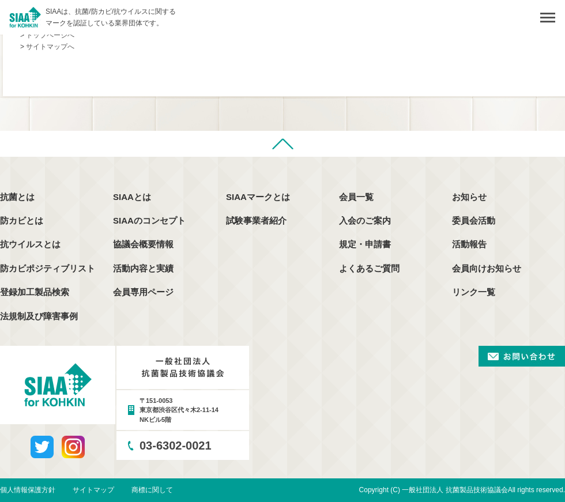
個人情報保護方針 (27, 490)
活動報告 (469, 244)
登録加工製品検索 (34, 292)
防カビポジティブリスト (47, 268)
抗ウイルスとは (30, 244)
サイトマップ (93, 490)
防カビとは (21, 220)
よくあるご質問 (369, 268)
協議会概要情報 (143, 244)
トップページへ (50, 35)
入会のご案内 (365, 220)
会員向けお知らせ (486, 268)
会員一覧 (356, 197)
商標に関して (152, 490)
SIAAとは (132, 197)
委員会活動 (473, 220)
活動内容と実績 (143, 268)
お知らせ (469, 197)
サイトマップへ (50, 47)
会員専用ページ (143, 292)
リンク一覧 (473, 292)
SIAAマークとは (258, 197)
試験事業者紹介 (256, 220)
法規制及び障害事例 (39, 316)
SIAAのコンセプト (149, 220)
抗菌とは (17, 197)
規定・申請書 (365, 244)
